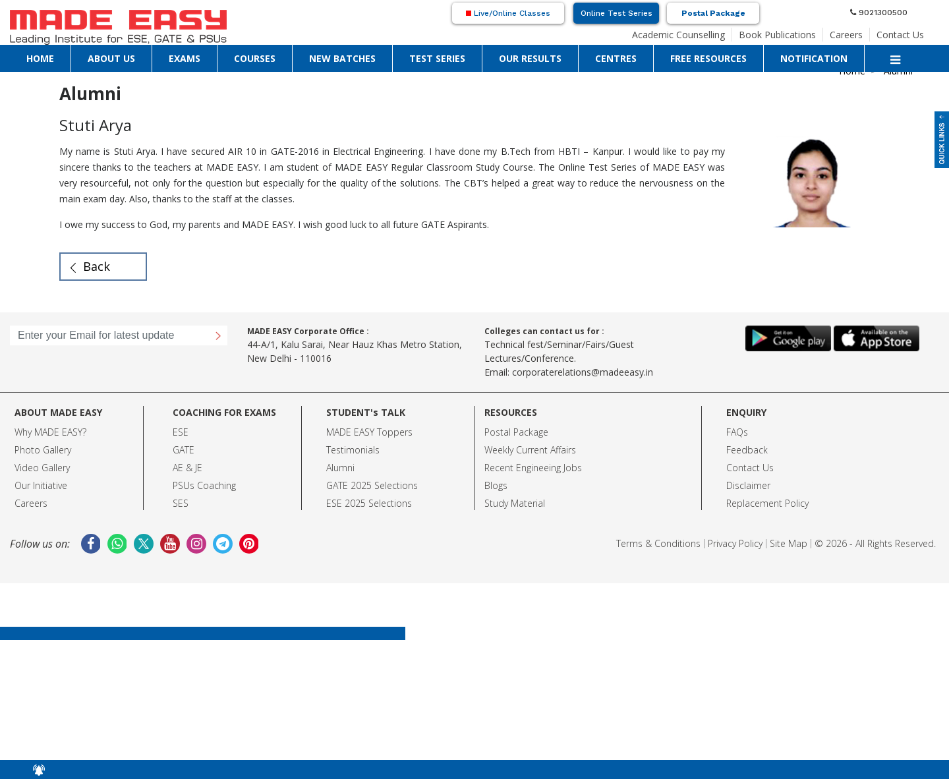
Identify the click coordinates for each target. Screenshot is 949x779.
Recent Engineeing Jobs (533, 467)
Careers (846, 34)
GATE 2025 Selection (369, 485)
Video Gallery (42, 467)
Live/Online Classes (508, 13)
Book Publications (777, 34)
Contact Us (900, 34)
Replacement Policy (767, 503)
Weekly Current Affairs (530, 450)
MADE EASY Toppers (369, 432)
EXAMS (184, 58)
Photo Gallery (42, 450)
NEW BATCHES (342, 58)
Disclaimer (748, 485)
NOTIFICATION (814, 58)
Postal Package (713, 13)
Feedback (747, 450)
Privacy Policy (735, 543)
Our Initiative (40, 485)
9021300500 (878, 12)
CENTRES (616, 58)
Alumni (340, 467)
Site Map (788, 543)
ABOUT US (111, 58)
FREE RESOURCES (708, 58)
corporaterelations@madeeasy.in (582, 372)
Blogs (495, 485)
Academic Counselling (678, 34)
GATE (183, 450)
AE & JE (187, 467)
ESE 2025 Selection (366, 503)
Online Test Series (616, 13)
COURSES (254, 58)
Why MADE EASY (48, 432)
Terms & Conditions (658, 543)
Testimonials (353, 450)
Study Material (514, 503)
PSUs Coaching (204, 485)
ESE (180, 432)
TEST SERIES (437, 58)
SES (180, 503)
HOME (40, 58)
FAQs (737, 432)
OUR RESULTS (530, 58)
